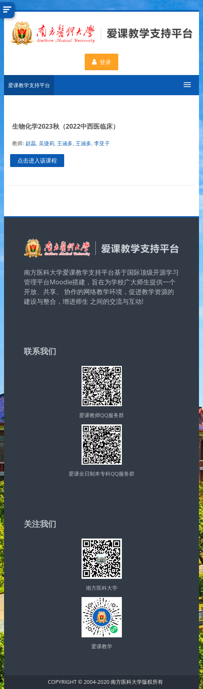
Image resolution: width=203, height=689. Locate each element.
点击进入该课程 (37, 160)
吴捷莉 (46, 143)
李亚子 (102, 143)
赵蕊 (30, 143)
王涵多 (65, 143)
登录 (101, 62)
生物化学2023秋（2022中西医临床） (65, 126)
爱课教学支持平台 (29, 85)
